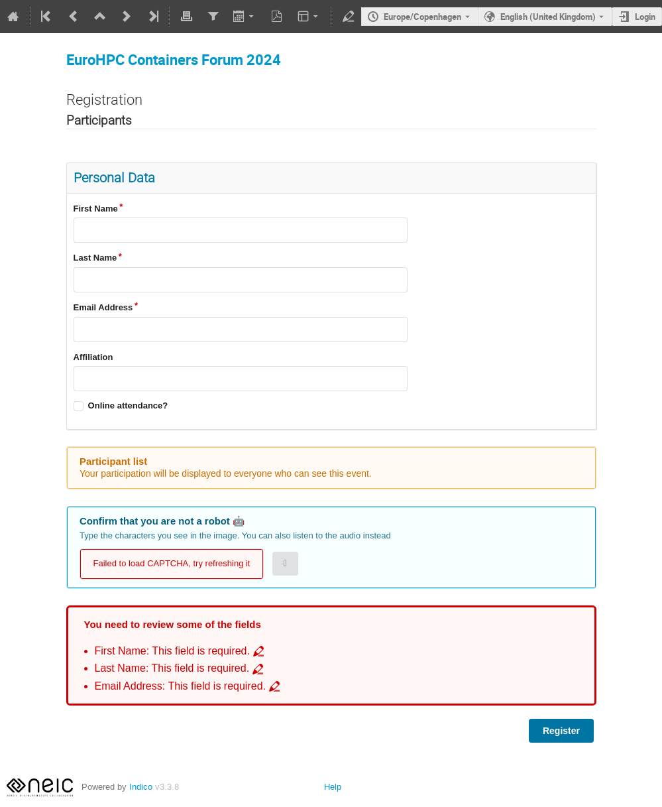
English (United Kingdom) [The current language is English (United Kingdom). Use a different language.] (548, 17)
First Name (96, 209)
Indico (140, 786)
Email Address (103, 307)
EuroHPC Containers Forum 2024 (173, 59)
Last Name (95, 258)
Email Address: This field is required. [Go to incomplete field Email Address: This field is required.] (180, 686)
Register (561, 730)
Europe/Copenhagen (422, 17)
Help (332, 786)
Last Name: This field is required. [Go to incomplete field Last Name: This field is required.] (172, 668)
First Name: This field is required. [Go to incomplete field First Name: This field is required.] (172, 650)
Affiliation (93, 357)
